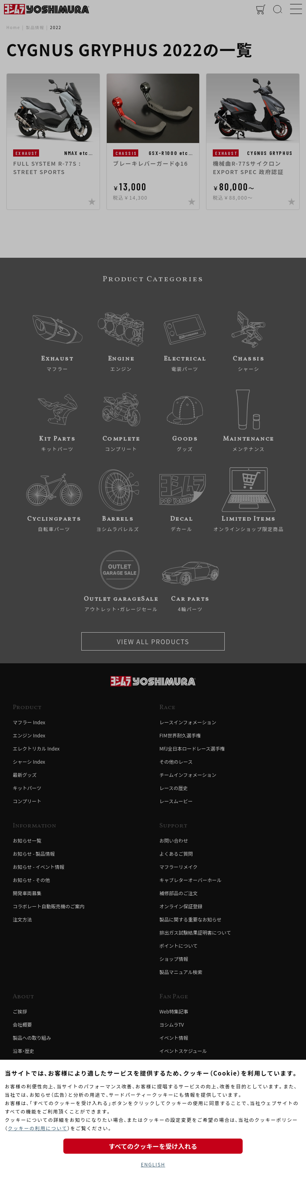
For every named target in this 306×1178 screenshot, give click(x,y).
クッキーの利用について (37, 1128)
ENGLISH (153, 1164)
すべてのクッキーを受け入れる (153, 1146)
